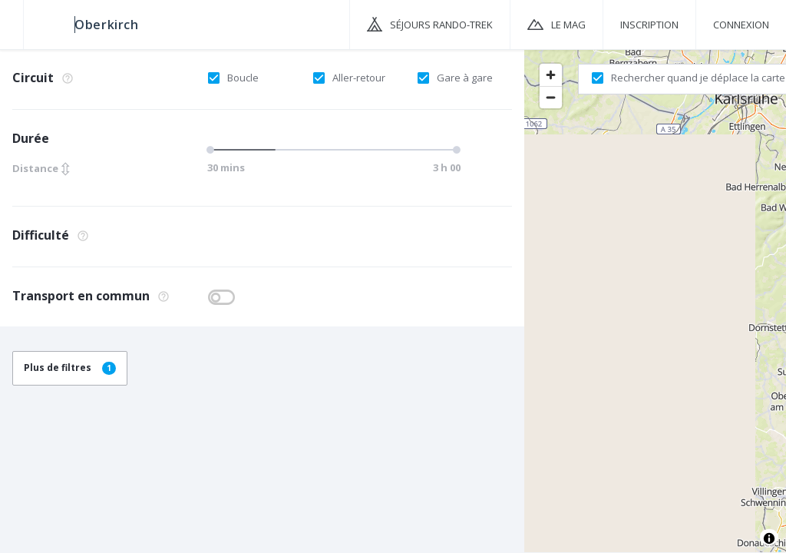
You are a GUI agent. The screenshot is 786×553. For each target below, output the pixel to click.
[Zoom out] (551, 97)
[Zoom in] (551, 75)
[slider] (212, 149)
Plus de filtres (70, 367)
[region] (655, 300)
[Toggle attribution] (769, 538)
